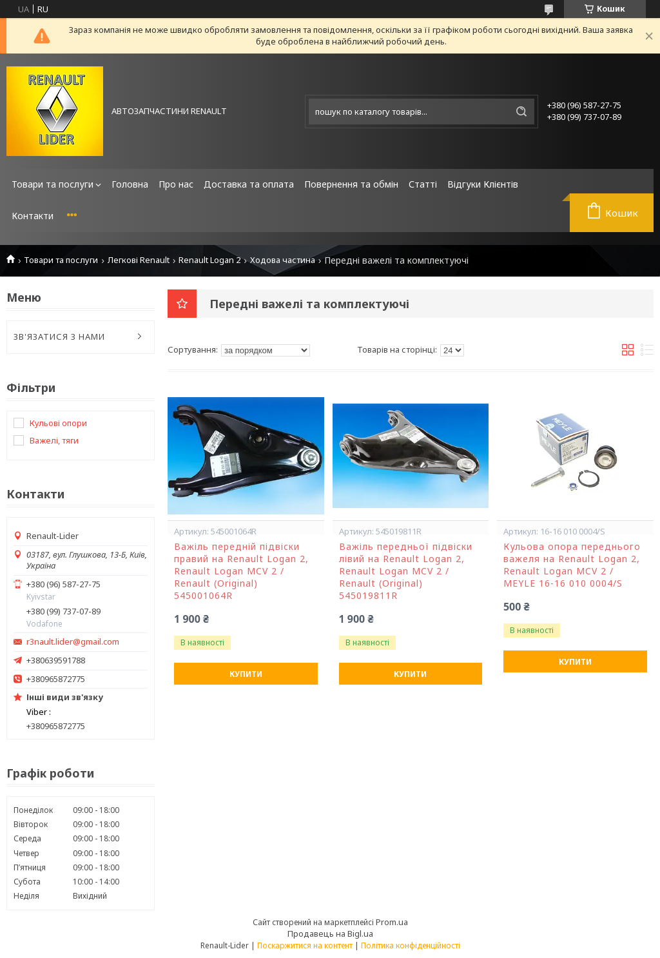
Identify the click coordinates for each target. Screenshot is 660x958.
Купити (245, 674)
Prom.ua (392, 922)
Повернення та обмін (351, 184)
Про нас (176, 184)
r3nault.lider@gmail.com (72, 641)
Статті (423, 184)
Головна (130, 184)
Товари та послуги (52, 184)
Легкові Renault (139, 260)
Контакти (32, 216)
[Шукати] (521, 111)
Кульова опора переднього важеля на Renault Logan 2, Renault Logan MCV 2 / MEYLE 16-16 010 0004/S (572, 565)
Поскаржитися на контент (305, 945)
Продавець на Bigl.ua (330, 933)
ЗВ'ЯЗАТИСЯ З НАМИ (59, 336)
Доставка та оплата (249, 184)
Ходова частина (282, 260)
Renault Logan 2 (209, 260)
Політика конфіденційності (410, 945)
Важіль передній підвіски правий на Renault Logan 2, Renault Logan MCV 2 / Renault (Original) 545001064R (241, 571)
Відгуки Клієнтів (482, 184)
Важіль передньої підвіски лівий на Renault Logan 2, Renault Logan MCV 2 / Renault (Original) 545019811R (405, 571)
